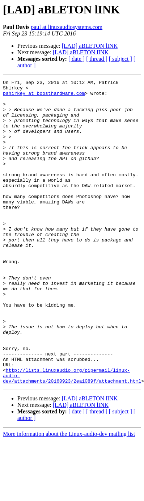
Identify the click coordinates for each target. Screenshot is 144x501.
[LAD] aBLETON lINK (90, 46)
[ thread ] (96, 59)
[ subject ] (120, 59)
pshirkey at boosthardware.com (44, 96)
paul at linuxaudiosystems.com (66, 27)
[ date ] (76, 59)
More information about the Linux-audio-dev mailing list (69, 495)
